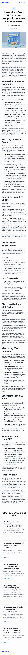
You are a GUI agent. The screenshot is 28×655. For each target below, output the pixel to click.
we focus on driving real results (9, 493)
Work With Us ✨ (22, 2)
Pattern (14, 492)
